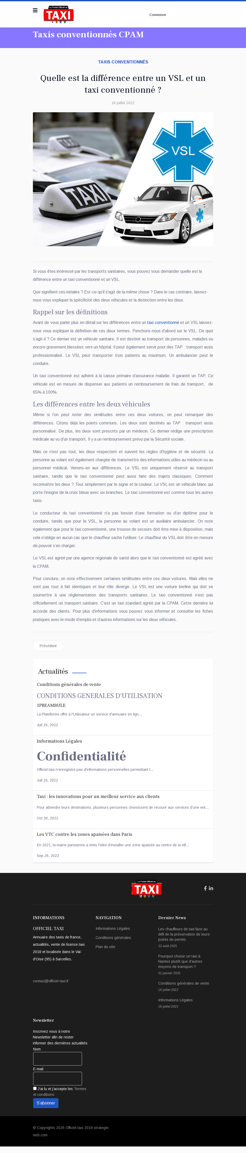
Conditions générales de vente (185, 993)
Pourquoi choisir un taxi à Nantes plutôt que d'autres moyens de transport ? (185, 971)
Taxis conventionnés (123, 62)
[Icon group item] (205, 895)
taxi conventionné (174, 323)
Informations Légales (113, 935)
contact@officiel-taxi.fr (51, 988)
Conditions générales (113, 944)
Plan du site (105, 953)
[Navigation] (35, 10)
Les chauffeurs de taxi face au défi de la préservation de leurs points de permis (185, 944)
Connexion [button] (157, 15)
